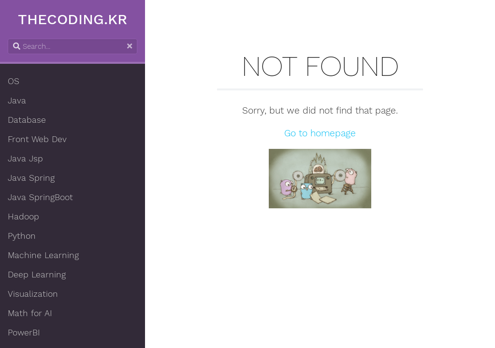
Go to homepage (320, 133)
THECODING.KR (72, 19)
